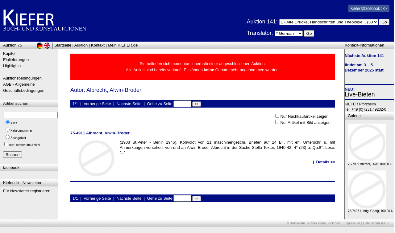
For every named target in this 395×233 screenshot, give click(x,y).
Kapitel (9, 53)
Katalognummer (21, 130)
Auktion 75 (12, 45)
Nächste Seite (129, 103)
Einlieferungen (16, 59)
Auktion (81, 45)
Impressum (352, 223)
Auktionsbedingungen (22, 78)
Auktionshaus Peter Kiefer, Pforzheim (316, 223)
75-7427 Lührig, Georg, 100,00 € (370, 209)
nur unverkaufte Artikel (24, 145)
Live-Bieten (360, 94)
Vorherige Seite (97, 103)
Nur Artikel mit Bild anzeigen (305, 122)
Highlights (12, 65)
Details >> (325, 162)
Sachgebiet (18, 138)
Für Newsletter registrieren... (28, 191)
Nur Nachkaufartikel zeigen (304, 116)
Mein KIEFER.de (123, 45)
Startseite (62, 45)
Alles (13, 123)
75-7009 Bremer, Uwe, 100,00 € (370, 162)
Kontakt (98, 45)
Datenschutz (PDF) (376, 223)
